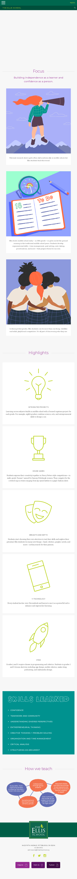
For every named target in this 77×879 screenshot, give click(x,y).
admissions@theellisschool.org (38, 850)
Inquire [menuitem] (22, 865)
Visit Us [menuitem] (38, 865)
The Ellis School (12, 8)
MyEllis (72, 3)
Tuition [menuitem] (53, 865)
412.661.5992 (38, 848)
